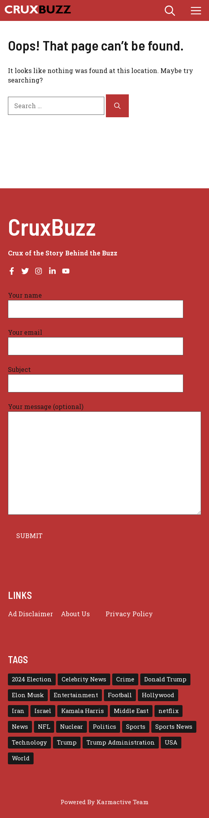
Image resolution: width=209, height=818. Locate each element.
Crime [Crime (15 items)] (125, 679)
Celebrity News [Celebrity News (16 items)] (84, 679)
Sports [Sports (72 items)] (135, 726)
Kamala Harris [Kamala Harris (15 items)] (82, 711)
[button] (170, 10)
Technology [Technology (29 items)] (29, 742)
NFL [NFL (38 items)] (44, 726)
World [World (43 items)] (21, 758)
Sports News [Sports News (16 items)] (173, 726)
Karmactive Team (122, 802)
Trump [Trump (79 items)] (67, 742)
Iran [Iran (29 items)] (18, 711)
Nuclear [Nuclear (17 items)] (71, 726)
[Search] (117, 105)
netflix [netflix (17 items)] (168, 711)
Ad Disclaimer (30, 614)
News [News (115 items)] (20, 726)
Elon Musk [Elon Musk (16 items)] (28, 695)
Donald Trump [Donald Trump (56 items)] (165, 679)
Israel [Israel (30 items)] (42, 711)
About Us (75, 614)
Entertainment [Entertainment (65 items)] (76, 695)
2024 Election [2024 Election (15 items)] (32, 679)
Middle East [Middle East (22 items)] (131, 711)
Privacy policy (129, 614)
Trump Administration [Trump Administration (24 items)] (121, 742)
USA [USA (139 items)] (171, 742)
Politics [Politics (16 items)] (104, 726)
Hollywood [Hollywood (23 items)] (158, 695)
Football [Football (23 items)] (120, 695)
